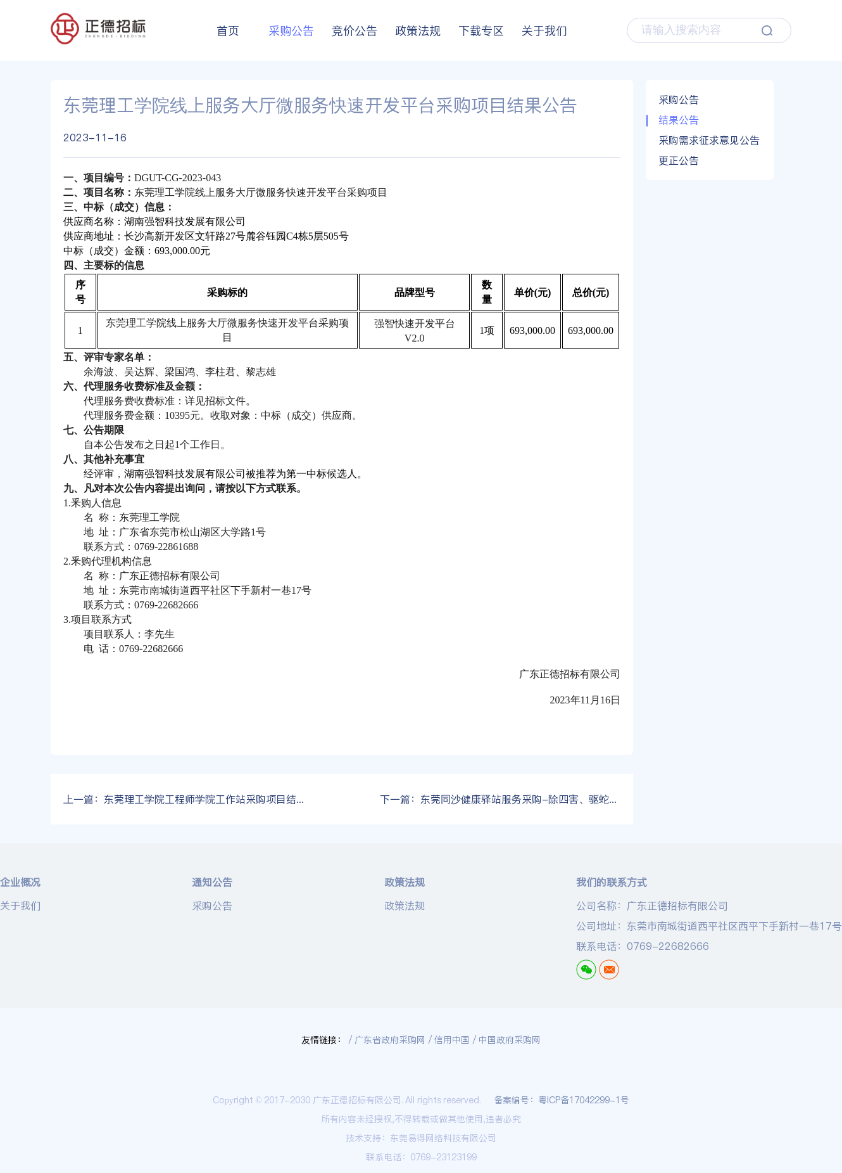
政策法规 (418, 31)
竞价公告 (354, 31)
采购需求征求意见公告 (709, 140)
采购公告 (291, 31)
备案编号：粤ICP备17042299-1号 (561, 1100)
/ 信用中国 (449, 1040)
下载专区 (481, 31)
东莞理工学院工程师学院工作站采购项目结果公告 (183, 799)
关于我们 (544, 31)
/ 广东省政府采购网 (387, 1040)
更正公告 (678, 160)
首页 (228, 31)
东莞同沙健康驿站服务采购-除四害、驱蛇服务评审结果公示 (500, 799)
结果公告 (678, 120)
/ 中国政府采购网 (506, 1040)
